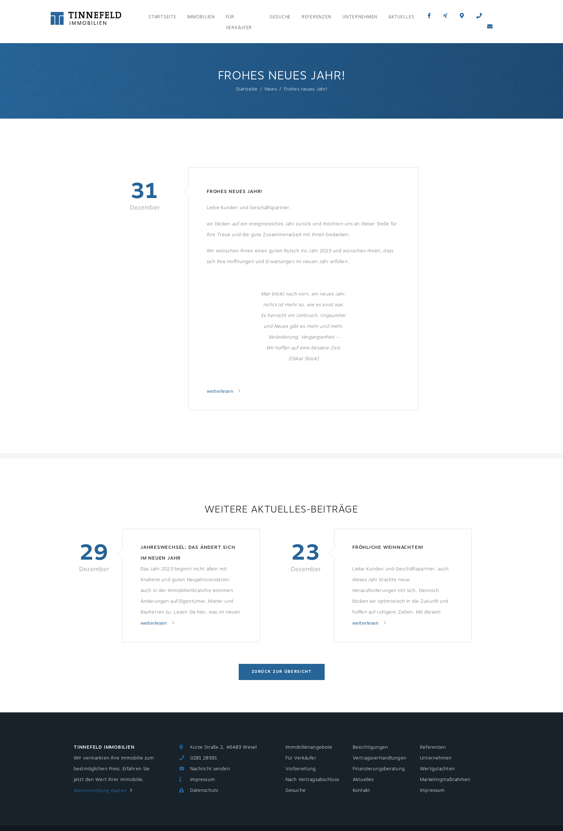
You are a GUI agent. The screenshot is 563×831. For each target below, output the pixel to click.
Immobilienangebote (308, 747)
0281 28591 (203, 758)
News (271, 89)
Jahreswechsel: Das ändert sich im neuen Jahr (188, 553)
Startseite (162, 17)
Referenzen (316, 17)
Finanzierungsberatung (379, 768)
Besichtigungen (370, 747)
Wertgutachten (437, 768)
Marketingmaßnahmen (445, 779)
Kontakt (361, 790)
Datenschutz (204, 790)
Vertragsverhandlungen (379, 758)
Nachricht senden (210, 768)
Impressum (202, 779)
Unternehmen (359, 17)
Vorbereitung (300, 768)
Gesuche (280, 17)
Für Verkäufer (239, 22)
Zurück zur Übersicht (282, 672)
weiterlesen (221, 391)
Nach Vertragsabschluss (312, 779)
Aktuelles (401, 17)
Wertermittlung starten (100, 790)
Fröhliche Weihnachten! (388, 547)
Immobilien (201, 17)
